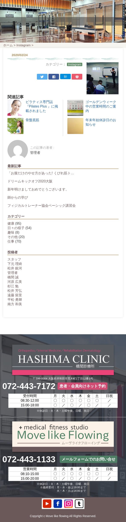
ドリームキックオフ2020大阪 (30, 181)
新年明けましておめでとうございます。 (38, 189)
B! (65, 76)
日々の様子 (16, 228)
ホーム (8, 45)
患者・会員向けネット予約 (82, 386)
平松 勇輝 (14, 299)
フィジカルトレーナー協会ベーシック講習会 (41, 205)
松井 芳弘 (14, 290)
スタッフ (14, 259)
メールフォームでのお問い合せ (88, 459)
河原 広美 (14, 282)
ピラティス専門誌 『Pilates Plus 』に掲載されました (42, 106)
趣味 (10, 232)
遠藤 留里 (14, 295)
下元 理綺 (14, 264)
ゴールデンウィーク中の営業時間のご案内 (100, 106)
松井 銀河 (14, 268)
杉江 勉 (13, 286)
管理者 (12, 273)
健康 (10, 223)
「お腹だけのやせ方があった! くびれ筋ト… (40, 173)
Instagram (23, 45)
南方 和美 (14, 304)
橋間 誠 (13, 277)
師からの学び (17, 197)
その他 (12, 237)
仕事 (10, 241)
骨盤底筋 (32, 120)
